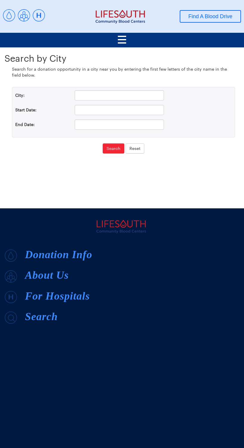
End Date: (25, 124)
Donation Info (48, 255)
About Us (37, 275)
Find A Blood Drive (210, 16)
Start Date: (25, 109)
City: (19, 95)
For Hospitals (47, 296)
